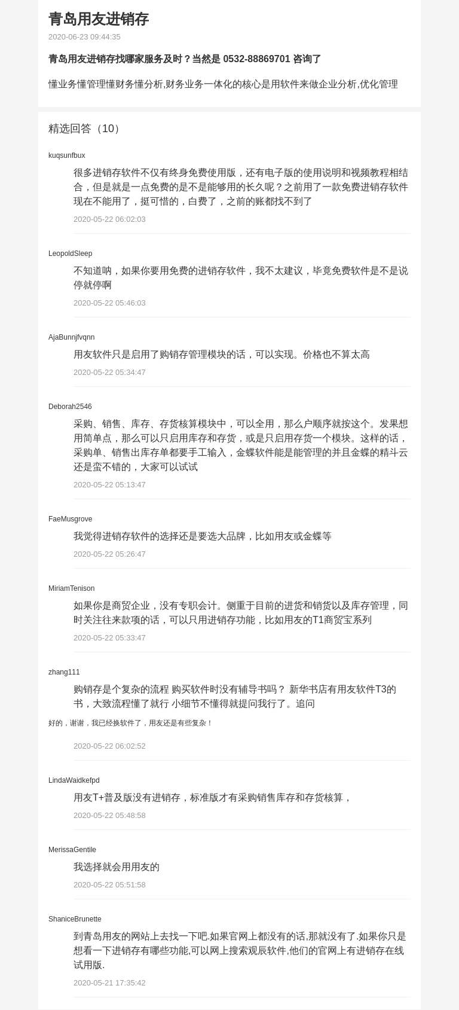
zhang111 (64, 672)
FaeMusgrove (70, 519)
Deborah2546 (70, 406)
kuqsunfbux (66, 155)
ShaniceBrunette (75, 920)
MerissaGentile (72, 850)
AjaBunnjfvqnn (71, 337)
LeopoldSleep (70, 253)
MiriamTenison (71, 588)
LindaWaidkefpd (74, 781)
